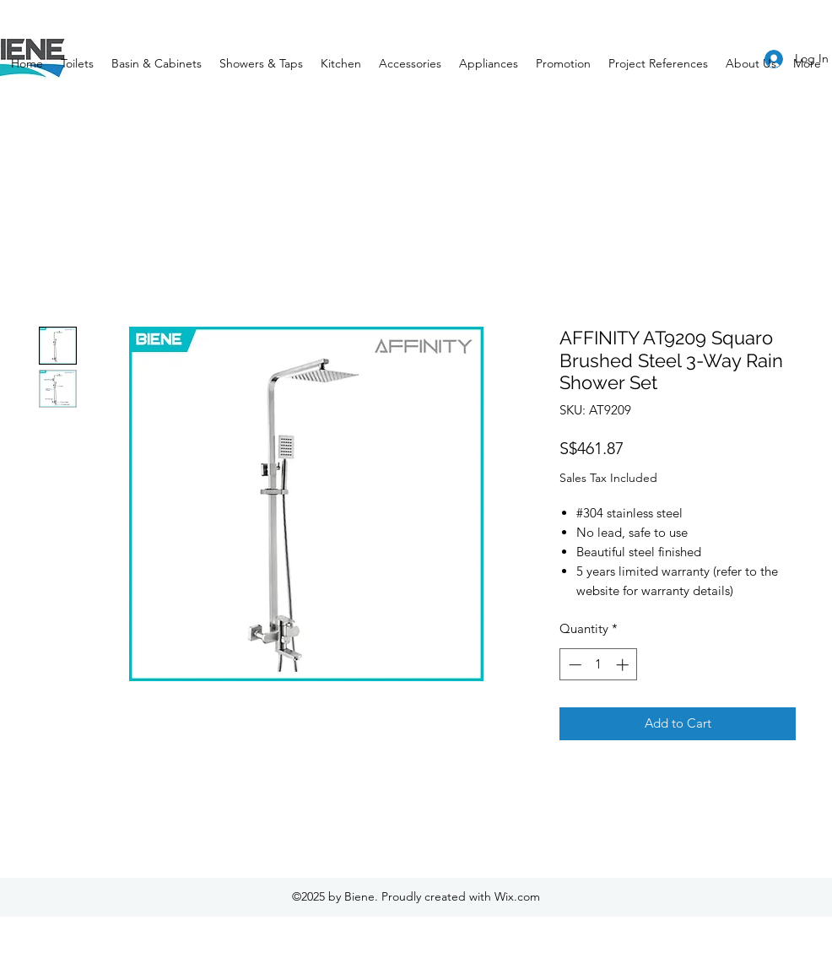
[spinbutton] (599, 664)
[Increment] (624, 664)
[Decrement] (573, 664)
